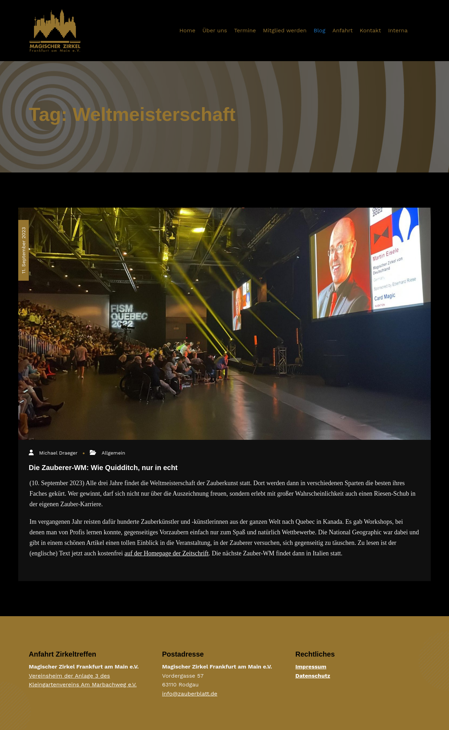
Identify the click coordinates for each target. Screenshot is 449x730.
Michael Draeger (58, 453)
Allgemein (113, 453)
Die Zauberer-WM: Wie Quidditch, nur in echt (103, 467)
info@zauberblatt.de (189, 693)
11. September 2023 (23, 250)
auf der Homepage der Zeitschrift (167, 553)
